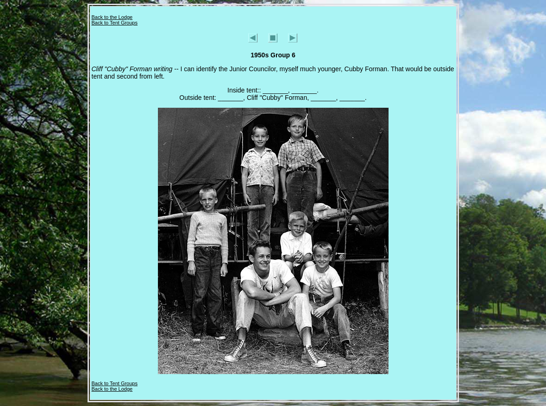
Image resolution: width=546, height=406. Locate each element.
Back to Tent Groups (115, 22)
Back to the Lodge (112, 17)
